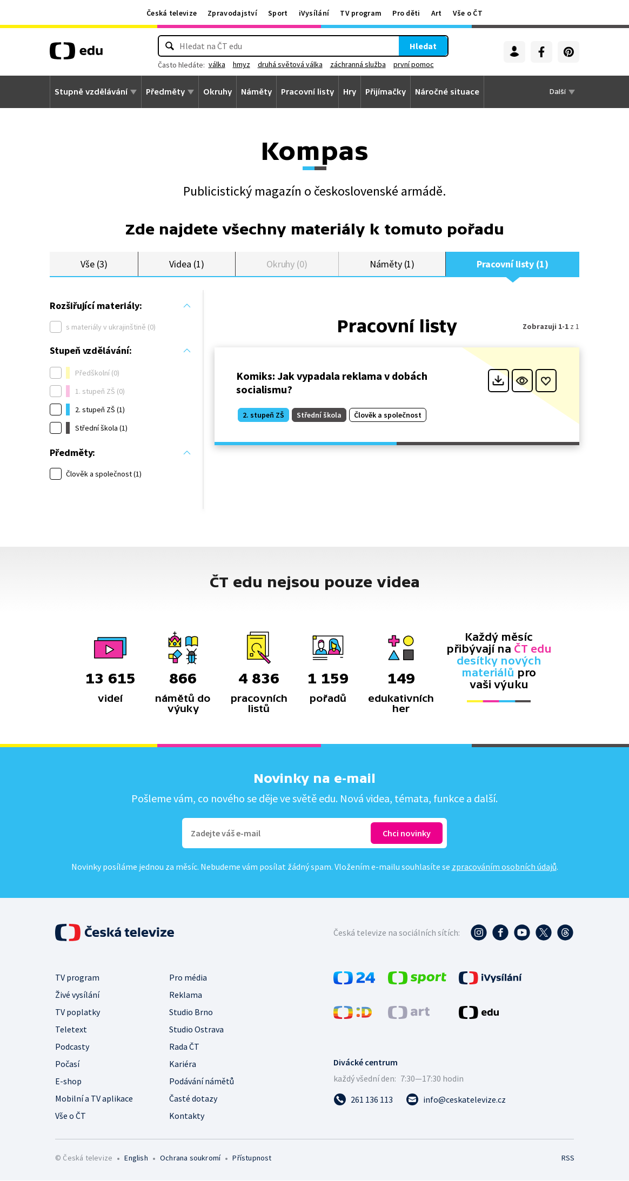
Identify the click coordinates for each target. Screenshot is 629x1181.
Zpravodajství (232, 13)
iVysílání (314, 13)
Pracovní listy (307, 92)
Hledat (389, 46)
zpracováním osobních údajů (504, 867)
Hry (349, 92)
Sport (278, 13)
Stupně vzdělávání (91, 92)
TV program (361, 13)
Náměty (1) (392, 264)
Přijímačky (385, 92)
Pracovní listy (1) (512, 264)
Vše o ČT (468, 13)
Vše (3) (94, 264)
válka (250, 64)
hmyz (275, 64)
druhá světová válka (323, 64)
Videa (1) (186, 264)
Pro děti (406, 13)
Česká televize (171, 13)
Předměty (165, 92)
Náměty (256, 92)
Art (436, 13)
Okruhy (217, 92)
